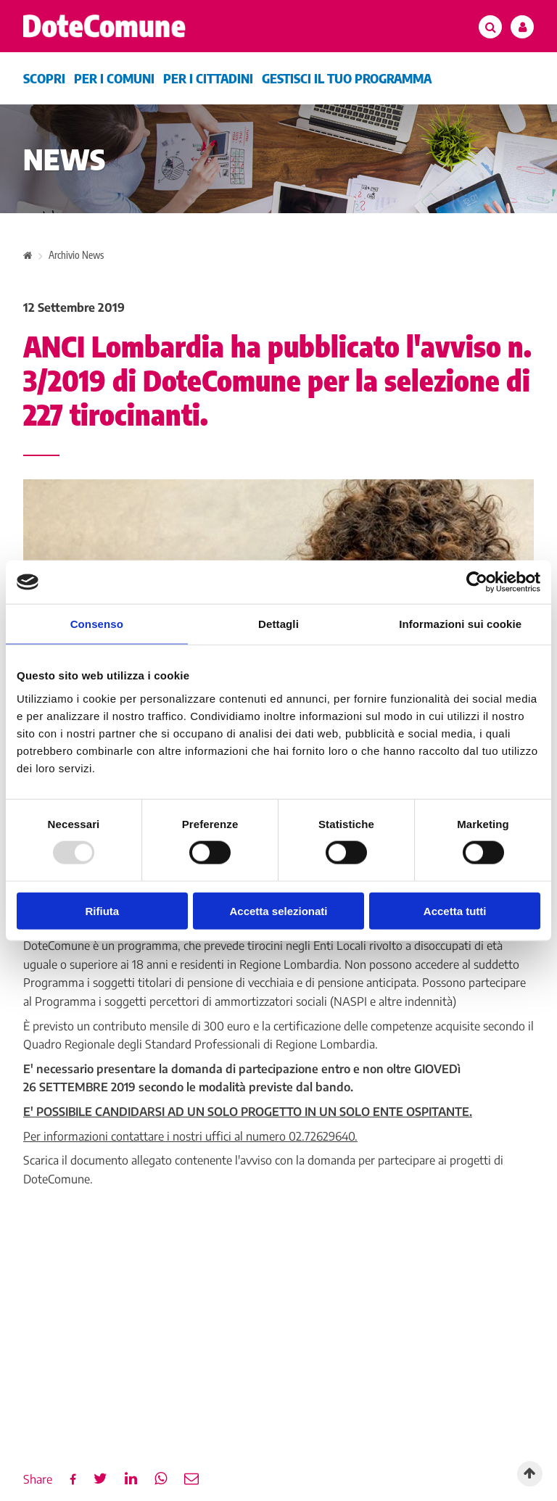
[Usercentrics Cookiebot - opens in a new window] (476, 582)
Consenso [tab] (96, 624)
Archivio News (76, 255)
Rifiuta (102, 910)
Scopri (44, 78)
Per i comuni (114, 78)
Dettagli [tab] (278, 624)
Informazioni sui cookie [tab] (460, 624)
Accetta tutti (455, 910)
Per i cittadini (208, 78)
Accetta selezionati (278, 910)
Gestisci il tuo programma (347, 78)
